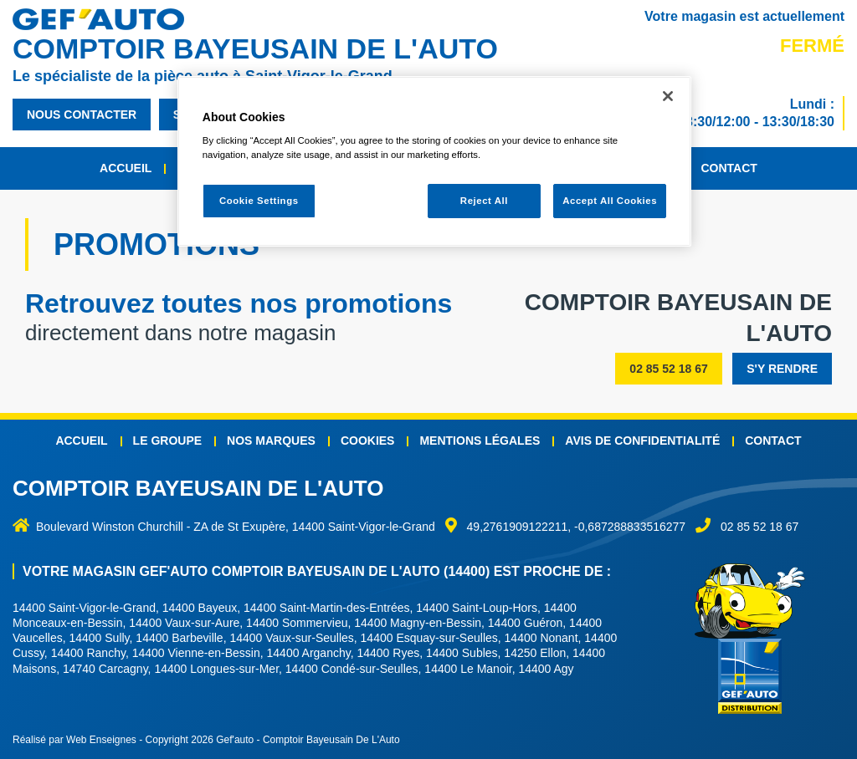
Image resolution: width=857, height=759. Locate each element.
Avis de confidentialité (642, 440)
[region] (434, 161)
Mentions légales (479, 440)
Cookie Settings (259, 201)
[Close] (667, 96)
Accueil (125, 168)
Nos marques (271, 440)
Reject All (484, 201)
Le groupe (167, 440)
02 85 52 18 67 (668, 368)
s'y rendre (782, 368)
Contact (728, 168)
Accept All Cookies (609, 201)
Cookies (368, 440)
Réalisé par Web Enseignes (74, 740)
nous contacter (81, 114)
